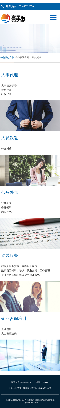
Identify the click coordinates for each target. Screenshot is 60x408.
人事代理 (9, 75)
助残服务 (9, 255)
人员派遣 (9, 138)
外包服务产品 (7, 57)
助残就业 (36, 57)
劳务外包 (9, 192)
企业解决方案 (22, 57)
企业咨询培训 (13, 318)
